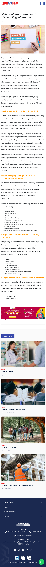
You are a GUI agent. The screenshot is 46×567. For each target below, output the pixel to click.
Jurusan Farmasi (7, 372)
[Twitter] (19, 550)
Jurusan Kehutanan (8, 447)
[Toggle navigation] (42, 3)
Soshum (3, 407)
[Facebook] (15, 550)
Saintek (3, 11)
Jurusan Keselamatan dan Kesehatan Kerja (17, 485)
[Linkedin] (27, 550)
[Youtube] (23, 550)
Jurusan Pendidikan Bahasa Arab (13, 409)
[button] (41, 562)
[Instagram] (31, 550)
